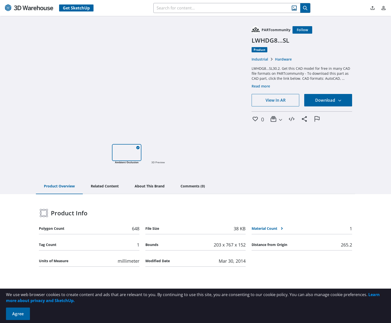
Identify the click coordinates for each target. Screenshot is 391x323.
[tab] (59, 186)
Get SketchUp (76, 8)
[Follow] (302, 30)
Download (328, 100)
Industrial (260, 59)
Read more (261, 86)
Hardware (283, 59)
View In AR (276, 100)
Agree (18, 314)
